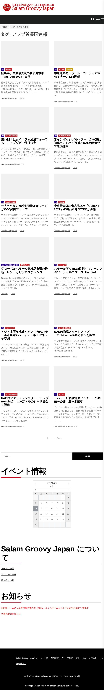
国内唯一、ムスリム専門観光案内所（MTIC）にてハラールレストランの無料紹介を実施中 (45, 608)
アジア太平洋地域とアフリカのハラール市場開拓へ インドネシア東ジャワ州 (24, 335)
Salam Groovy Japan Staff (9, 98)
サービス (44, 658)
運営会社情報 (7, 580)
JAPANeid (75, 676)
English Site (21, 664)
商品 (84, 658)
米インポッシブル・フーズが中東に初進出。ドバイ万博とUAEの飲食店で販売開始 (77, 143)
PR (62, 658)
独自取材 (55, 658)
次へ (59, 438)
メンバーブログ (8, 574)
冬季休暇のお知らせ (11, 614)
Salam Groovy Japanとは (27, 658)
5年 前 (75, 168)
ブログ (70, 658)
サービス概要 (7, 568)
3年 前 (22, 98)
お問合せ (93, 658)
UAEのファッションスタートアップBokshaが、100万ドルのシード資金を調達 (25, 401)
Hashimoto (4, 294)
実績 (77, 658)
